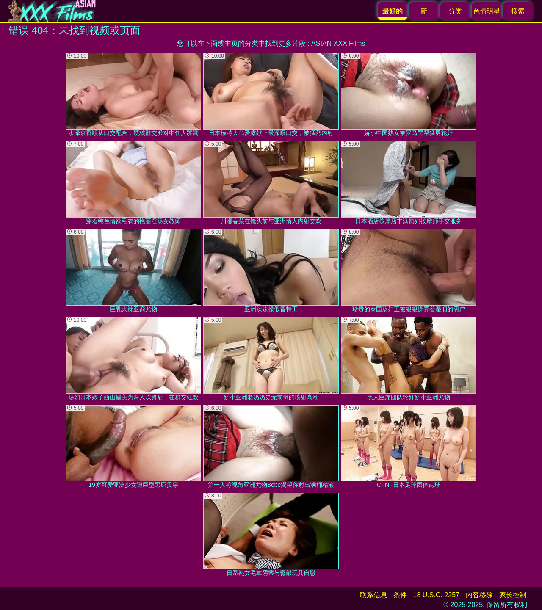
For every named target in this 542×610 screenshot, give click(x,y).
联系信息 (373, 595)
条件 (400, 595)
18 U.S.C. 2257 (436, 595)
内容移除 (479, 595)
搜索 (518, 11)
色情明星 (486, 11)
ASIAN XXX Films (338, 43)
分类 (455, 11)
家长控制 (512, 595)
